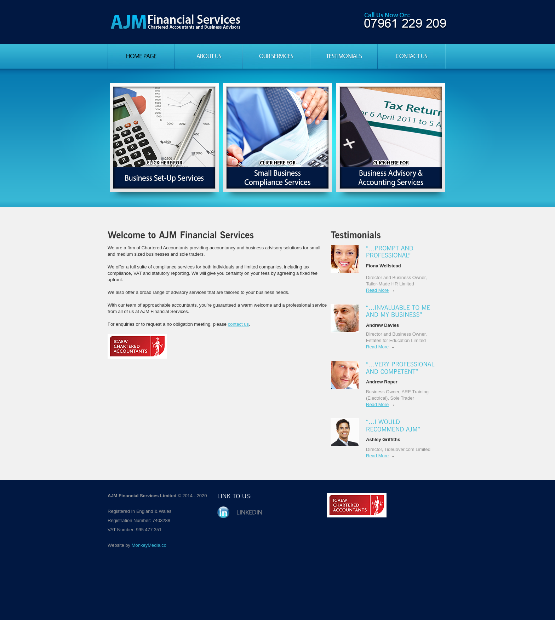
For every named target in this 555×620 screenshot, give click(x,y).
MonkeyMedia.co (149, 545)
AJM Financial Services (175, 22)
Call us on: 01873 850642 (404, 20)
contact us (238, 324)
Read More (377, 290)
